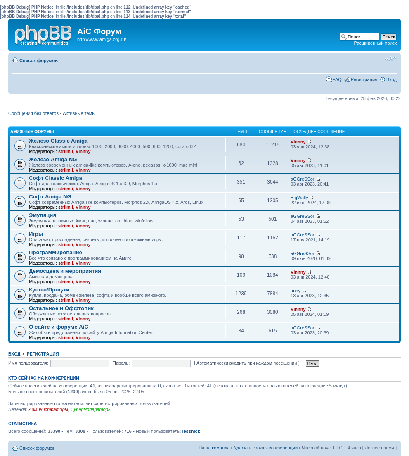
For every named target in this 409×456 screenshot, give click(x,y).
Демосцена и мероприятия (65, 271)
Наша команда (214, 447)
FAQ (337, 79)
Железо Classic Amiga (58, 141)
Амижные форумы (32, 131)
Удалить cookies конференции (266, 447)
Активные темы (79, 113)
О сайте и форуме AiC (58, 327)
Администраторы (48, 409)
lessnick (191, 431)
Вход (391, 79)
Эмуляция (42, 215)
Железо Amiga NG (53, 159)
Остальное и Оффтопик (61, 308)
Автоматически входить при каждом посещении (250, 363)
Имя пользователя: (28, 363)
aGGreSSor (302, 179)
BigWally (299, 197)
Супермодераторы (91, 409)
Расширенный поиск (375, 43)
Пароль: (121, 363)
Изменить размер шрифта (391, 58)
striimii (65, 151)
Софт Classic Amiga (55, 178)
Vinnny (83, 151)
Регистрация (364, 79)
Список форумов (38, 60)
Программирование (55, 252)
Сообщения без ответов (33, 113)
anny (295, 290)
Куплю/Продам (49, 289)
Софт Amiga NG (50, 196)
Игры (36, 234)
